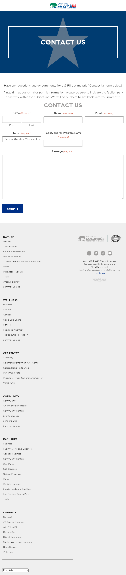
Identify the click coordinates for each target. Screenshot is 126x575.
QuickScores (10, 547)
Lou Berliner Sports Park (16, 494)
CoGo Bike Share (12, 320)
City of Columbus (12, 537)
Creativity (8, 357)
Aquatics (8, 309)
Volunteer (8, 552)
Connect (7, 517)
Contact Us (9, 532)
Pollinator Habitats (13, 272)
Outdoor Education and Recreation (22, 261)
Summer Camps (11, 286)
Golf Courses (10, 469)
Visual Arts (9, 383)
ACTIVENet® (10, 527)
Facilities (7, 443)
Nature (6, 241)
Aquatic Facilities (12, 453)
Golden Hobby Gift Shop (16, 368)
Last (31, 125)
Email (104, 113)
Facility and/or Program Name (62, 135)
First (11, 125)
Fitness (7, 324)
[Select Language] (15, 570)
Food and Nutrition (13, 330)
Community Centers (13, 411)
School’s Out (10, 421)
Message (63, 151)
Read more (100, 273)
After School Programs (15, 405)
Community (9, 401)
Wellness (7, 304)
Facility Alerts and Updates (17, 449)
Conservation (10, 246)
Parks (6, 266)
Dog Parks (8, 464)
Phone (63, 113)
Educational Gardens (14, 251)
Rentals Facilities (12, 484)
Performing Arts (11, 373)
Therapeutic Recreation (15, 335)
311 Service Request (13, 522)
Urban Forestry (11, 282)
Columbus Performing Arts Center (21, 362)
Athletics (8, 314)
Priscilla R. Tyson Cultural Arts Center (23, 378)
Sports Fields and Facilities (17, 489)
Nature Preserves (12, 256)
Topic (22, 133)
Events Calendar (11, 416)
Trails (6, 276)
